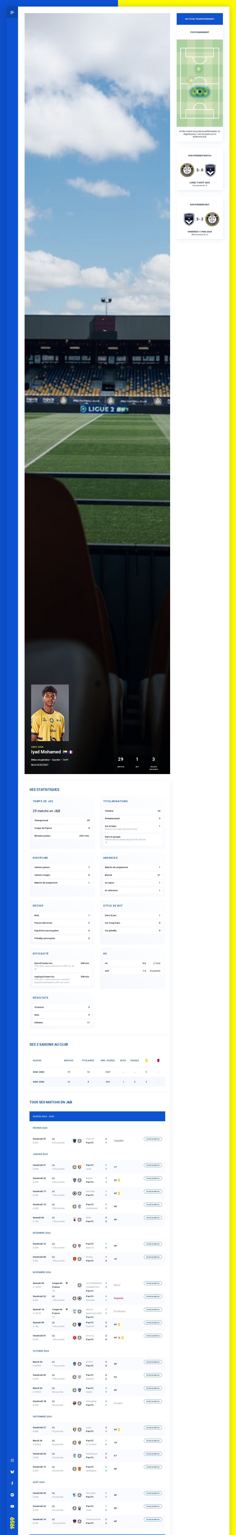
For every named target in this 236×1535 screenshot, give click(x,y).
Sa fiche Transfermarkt (199, 19)
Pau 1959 (12, 1516)
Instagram (12, 1457)
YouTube (12, 1503)
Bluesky (12, 1469)
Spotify (12, 1492)
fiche (152, 1139)
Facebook (12, 1480)
